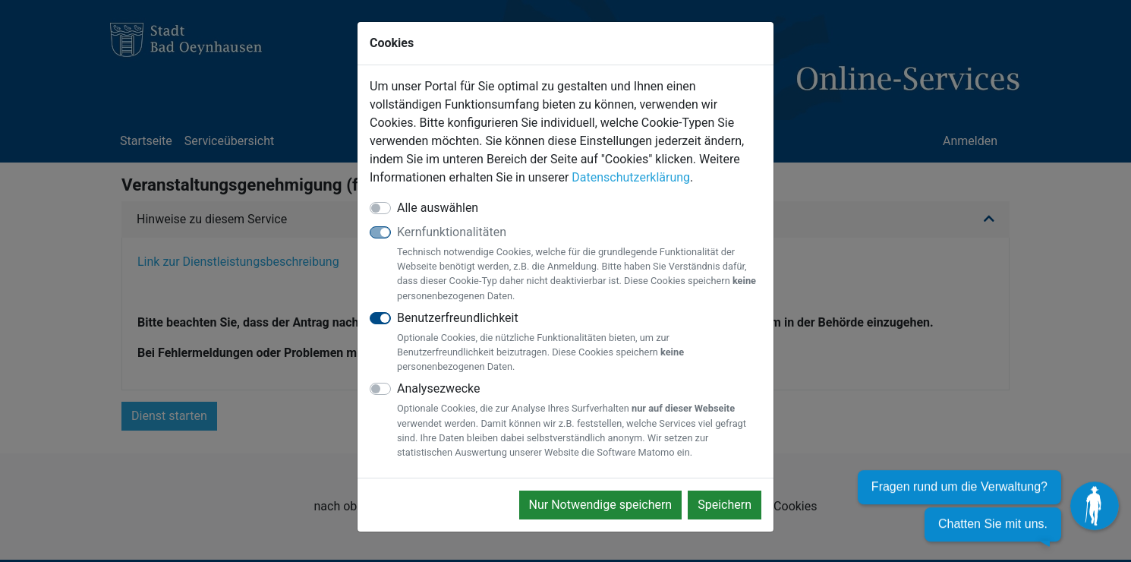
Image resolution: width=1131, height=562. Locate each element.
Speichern (724, 504)
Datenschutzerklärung (631, 177)
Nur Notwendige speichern (601, 504)
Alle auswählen (437, 207)
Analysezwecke (579, 420)
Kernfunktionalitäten (579, 264)
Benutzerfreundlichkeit (579, 342)
